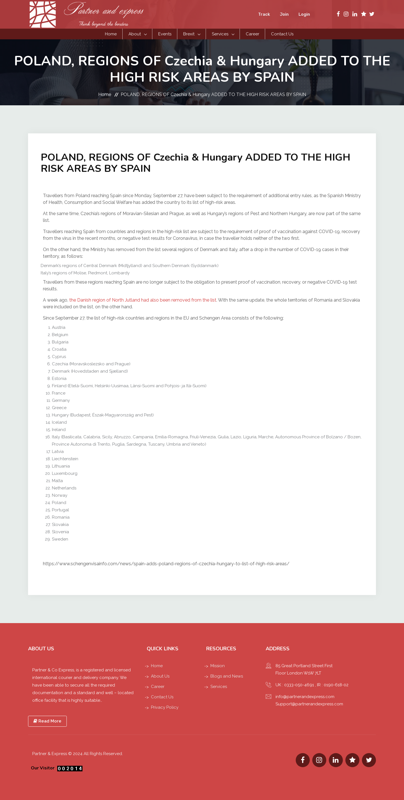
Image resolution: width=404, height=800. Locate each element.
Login (304, 14)
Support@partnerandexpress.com (309, 703)
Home (111, 34)
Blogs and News (226, 676)
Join (284, 14)
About (134, 34)
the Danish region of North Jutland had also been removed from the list (142, 300)
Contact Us (282, 34)
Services (220, 34)
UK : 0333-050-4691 (295, 684)
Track (264, 14)
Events (164, 34)
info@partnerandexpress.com (305, 696)
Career (252, 34)
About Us (160, 676)
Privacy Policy (164, 707)
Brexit (188, 34)
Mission (217, 665)
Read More (47, 721)
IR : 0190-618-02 (332, 684)
